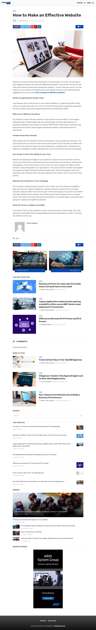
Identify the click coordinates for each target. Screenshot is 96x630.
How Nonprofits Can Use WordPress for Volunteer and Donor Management (39, 481)
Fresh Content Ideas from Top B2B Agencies (60, 360)
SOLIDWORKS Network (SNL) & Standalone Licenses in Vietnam (34, 455)
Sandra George (46, 324)
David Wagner (23, 21)
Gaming (17, 509)
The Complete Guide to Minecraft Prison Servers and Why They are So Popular (48, 526)
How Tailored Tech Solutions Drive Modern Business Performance (59, 396)
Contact (43, 621)
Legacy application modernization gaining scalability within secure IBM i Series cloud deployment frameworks (60, 304)
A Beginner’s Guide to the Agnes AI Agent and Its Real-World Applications (61, 377)
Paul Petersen (46, 381)
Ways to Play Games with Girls (31, 532)
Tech (14, 10)
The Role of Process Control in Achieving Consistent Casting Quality (36, 426)
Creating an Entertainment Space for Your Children (30, 520)
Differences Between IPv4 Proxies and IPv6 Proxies (60, 320)
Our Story (52, 621)
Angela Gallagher (47, 289)
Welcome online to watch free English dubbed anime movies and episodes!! (47, 538)
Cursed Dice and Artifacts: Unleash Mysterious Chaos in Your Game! (41, 512)
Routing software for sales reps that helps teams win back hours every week (60, 285)
